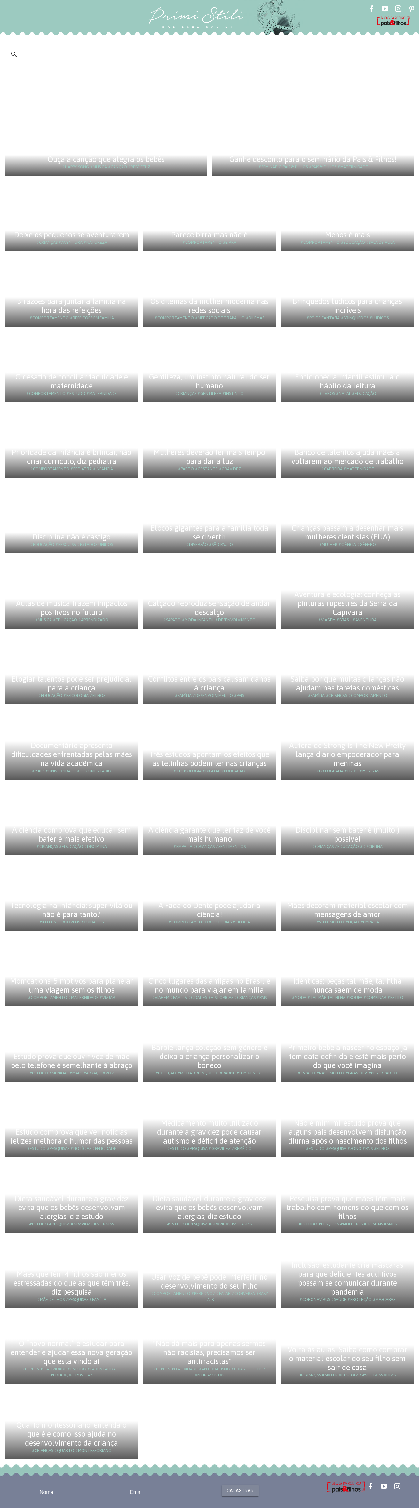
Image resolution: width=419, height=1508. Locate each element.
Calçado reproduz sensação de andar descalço (209, 608)
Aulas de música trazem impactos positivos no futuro (71, 608)
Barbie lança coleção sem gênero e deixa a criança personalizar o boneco (209, 1056)
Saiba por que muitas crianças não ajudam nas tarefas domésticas (347, 683)
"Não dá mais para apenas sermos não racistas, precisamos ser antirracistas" (209, 1352)
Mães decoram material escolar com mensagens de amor (347, 910)
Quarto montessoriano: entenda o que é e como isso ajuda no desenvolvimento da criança (71, 1434)
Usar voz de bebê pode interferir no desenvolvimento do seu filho (209, 1281)
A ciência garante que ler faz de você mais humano (209, 834)
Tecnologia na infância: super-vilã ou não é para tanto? (71, 910)
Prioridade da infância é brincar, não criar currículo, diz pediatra (71, 457)
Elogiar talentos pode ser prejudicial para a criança (72, 683)
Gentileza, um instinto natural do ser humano (209, 381)
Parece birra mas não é (209, 234)
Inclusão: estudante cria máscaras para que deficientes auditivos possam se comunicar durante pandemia (347, 1278)
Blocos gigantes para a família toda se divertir (209, 532)
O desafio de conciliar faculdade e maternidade (71, 381)
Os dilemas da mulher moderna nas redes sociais (209, 306)
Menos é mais (347, 234)
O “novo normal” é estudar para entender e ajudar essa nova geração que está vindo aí (71, 1352)
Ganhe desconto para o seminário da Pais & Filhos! (313, 159)
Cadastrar (240, 1490)
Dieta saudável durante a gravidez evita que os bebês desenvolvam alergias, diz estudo (72, 1207)
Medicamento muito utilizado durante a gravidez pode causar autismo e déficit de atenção (209, 1132)
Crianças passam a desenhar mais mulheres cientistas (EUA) (347, 532)
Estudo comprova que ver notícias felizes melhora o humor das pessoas (71, 1136)
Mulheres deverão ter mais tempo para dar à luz (209, 457)
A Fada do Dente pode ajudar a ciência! (209, 910)
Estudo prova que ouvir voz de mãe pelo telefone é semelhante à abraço (71, 1061)
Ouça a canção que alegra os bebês (106, 159)
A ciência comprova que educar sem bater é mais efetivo (71, 834)
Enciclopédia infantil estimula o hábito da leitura (347, 381)
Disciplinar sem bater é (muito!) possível (347, 834)
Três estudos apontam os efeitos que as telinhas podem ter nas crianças (209, 759)
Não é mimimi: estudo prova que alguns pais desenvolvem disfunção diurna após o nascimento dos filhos (347, 1132)
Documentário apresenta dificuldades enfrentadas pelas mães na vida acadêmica (71, 754)
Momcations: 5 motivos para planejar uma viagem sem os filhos (71, 985)
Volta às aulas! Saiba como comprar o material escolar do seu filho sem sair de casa (347, 1358)
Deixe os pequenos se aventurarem (71, 234)
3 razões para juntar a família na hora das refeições (71, 306)
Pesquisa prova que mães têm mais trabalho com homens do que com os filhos (347, 1207)
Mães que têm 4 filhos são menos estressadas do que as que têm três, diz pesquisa (71, 1283)
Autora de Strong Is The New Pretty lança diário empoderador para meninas (347, 754)
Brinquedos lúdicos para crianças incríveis (347, 306)
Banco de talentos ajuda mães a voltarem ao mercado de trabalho (347, 457)
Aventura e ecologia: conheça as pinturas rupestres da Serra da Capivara (347, 603)
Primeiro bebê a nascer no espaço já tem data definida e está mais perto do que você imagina (347, 1056)
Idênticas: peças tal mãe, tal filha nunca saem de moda (347, 985)
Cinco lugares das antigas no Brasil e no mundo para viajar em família (209, 985)
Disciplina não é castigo (71, 536)
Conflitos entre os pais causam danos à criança (209, 683)
